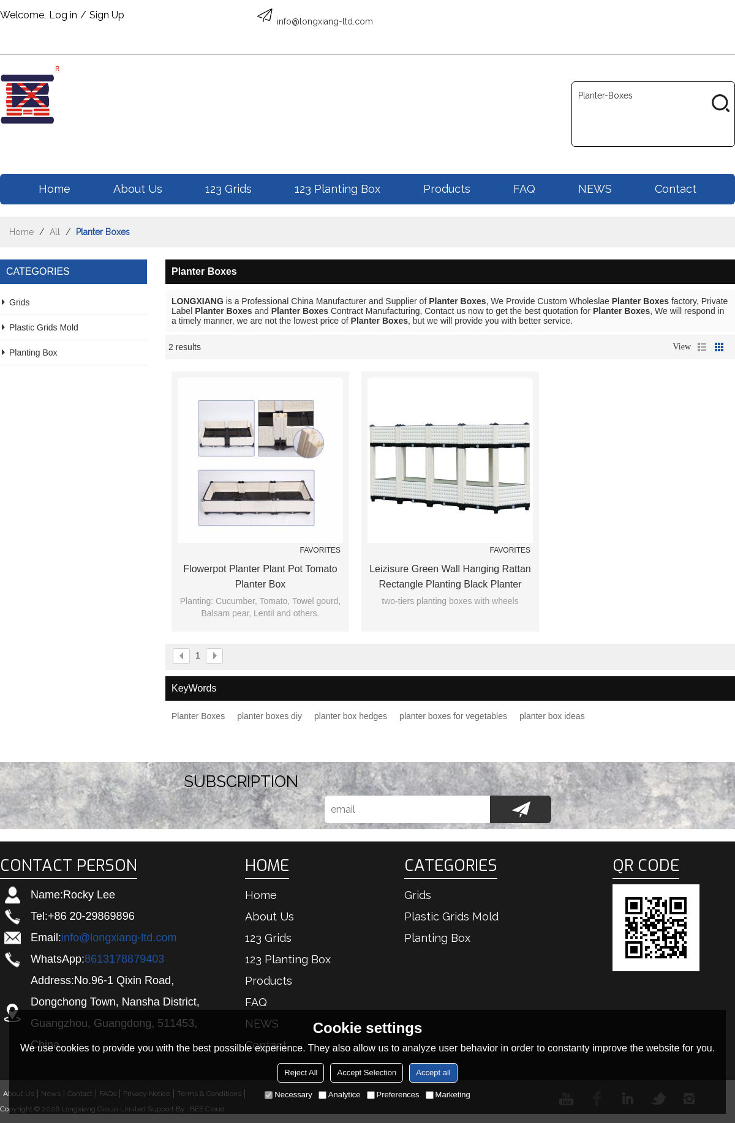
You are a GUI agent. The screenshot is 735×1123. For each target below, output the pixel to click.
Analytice (339, 1094)
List (702, 347)
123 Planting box (337, 188)
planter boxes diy (269, 716)
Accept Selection (366, 1072)
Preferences (393, 1094)
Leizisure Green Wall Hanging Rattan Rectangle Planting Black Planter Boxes (450, 578)
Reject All (300, 1072)
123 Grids (228, 188)
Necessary (288, 1094)
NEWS (595, 188)
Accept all (433, 1072)
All (55, 232)
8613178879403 (124, 959)
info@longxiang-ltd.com (118, 937)
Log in (63, 15)
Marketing (448, 1094)
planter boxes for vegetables (453, 716)
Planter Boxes (198, 716)
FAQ (524, 188)
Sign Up (106, 15)
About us (137, 188)
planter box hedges (350, 716)
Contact (675, 188)
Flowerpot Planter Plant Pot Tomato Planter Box (260, 576)
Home (54, 188)
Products (446, 188)
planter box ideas (552, 716)
